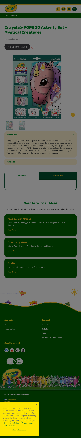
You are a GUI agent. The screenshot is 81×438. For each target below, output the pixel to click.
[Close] (36, 405)
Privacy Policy (8, 423)
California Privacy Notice (23, 423)
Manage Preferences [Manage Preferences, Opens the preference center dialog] (19, 430)
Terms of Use (11, 425)
